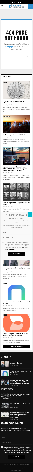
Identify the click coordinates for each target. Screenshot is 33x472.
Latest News (7, 77)
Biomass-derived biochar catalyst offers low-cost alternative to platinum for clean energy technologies (19, 415)
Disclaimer (15, 468)
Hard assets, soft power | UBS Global (14, 135)
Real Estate (6, 184)
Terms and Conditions (15, 470)
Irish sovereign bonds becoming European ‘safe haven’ (16, 269)
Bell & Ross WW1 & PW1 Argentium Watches (20, 404)
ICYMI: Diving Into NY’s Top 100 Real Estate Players (16, 204)
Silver (5, 82)
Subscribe (16, 456)
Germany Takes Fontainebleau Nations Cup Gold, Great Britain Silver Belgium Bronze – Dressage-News (21, 381)
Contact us (8, 468)
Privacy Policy (22, 468)
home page (9, 47)
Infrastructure (7, 116)
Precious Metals (7, 148)
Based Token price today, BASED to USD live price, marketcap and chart (15, 335)
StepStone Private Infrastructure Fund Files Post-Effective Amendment (21, 395)
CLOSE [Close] (30, 214)
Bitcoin (5, 315)
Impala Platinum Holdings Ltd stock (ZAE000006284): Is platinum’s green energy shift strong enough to (15, 169)
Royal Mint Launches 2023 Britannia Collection (14, 102)
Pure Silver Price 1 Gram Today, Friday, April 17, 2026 (16, 303)
